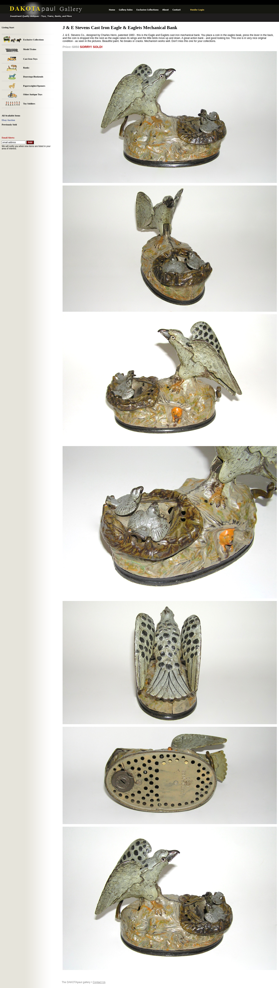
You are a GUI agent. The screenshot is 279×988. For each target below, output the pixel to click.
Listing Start (8, 27)
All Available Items (11, 115)
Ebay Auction (8, 120)
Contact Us (99, 982)
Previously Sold (9, 124)
